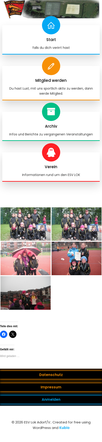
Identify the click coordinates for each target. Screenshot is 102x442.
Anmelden (51, 399)
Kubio (64, 427)
